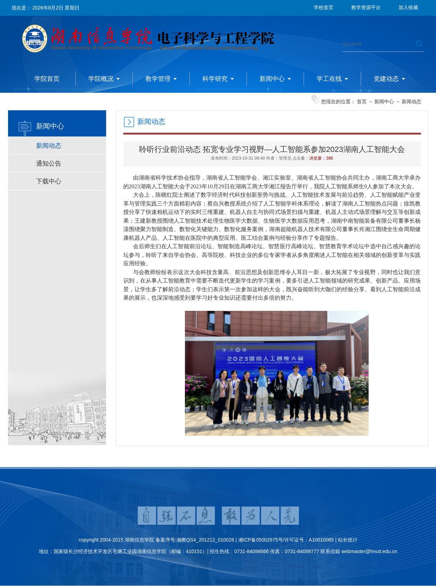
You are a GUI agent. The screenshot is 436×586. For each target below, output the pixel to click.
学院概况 (100, 78)
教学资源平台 (366, 7)
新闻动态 (411, 101)
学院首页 (47, 78)
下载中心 (48, 181)
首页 (362, 101)
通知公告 (48, 163)
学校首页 (323, 7)
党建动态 (386, 78)
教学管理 (158, 78)
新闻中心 (272, 78)
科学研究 (215, 78)
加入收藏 (408, 7)
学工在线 (329, 78)
